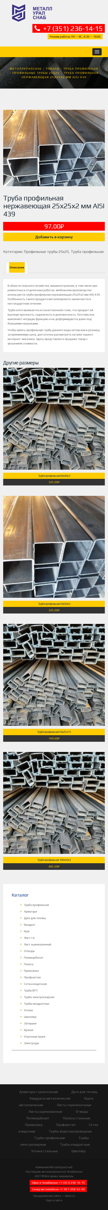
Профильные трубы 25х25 (46, 251)
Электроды (31, 1043)
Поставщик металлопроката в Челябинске (54, 1171)
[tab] (17, 267)
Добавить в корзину (54, 237)
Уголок (28, 1010)
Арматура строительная (38, 1092)
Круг (27, 931)
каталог (77, 334)
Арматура (30, 911)
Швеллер (30, 1016)
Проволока (31, 970)
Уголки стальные (44, 1151)
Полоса (28, 964)
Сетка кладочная (35, 984)
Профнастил (32, 977)
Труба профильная (87, 251)
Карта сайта (54, 1200)
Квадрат (29, 924)
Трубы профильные (49, 1138)
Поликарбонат (33, 957)
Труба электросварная (39, 997)
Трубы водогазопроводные (70, 1131)
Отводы (29, 951)
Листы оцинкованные (45, 1112)
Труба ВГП (30, 990)
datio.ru (70, 1195)
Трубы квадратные (36, 1003)
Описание (17, 267)
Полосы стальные (76, 1118)
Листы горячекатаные (74, 1105)
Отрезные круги (34, 1036)
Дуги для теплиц (35, 918)
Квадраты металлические (50, 1098)
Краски (28, 1030)
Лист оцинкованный (37, 944)
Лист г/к (29, 937)
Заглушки (30, 1023)
